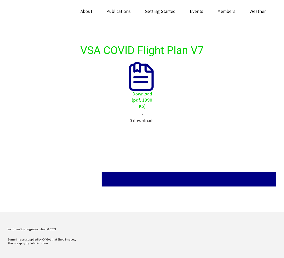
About (86, 11)
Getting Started (160, 11)
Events (196, 11)
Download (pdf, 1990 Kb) (142, 100)
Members (226, 11)
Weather (258, 11)
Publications (118, 11)
